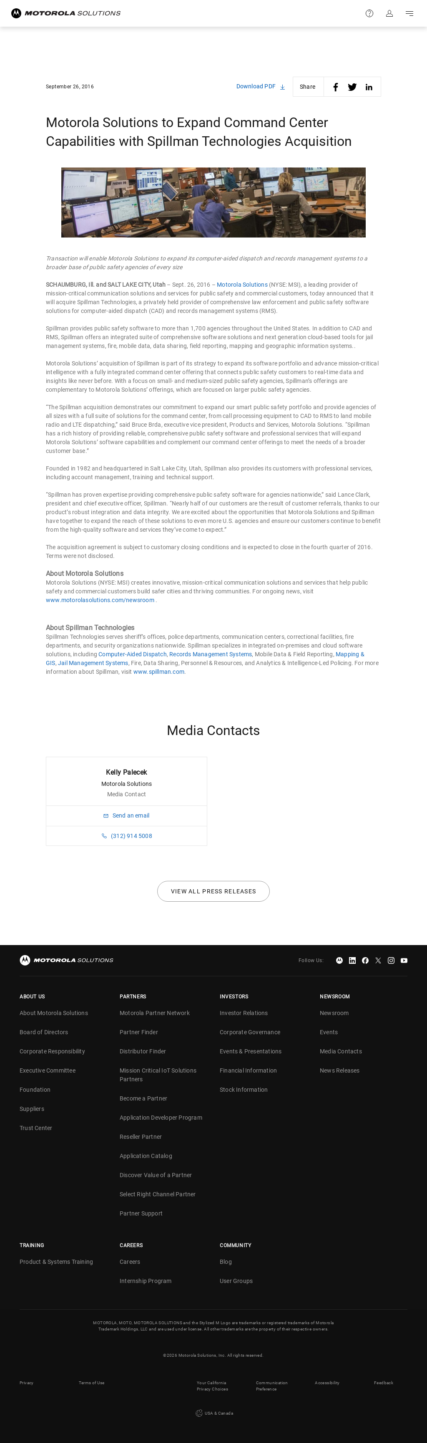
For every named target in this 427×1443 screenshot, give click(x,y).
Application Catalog (146, 1156)
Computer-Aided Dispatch (132, 654)
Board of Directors (44, 1032)
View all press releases (213, 891)
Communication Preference (272, 1385)
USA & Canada (213, 1413)
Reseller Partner (141, 1136)
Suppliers (32, 1108)
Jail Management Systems (93, 663)
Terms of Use (92, 1382)
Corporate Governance (250, 1032)
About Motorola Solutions (54, 1013)
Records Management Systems (210, 654)
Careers (130, 1261)
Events (329, 1032)
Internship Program (146, 1281)
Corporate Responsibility (52, 1051)
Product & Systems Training (56, 1261)
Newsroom (334, 1013)
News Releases (340, 1070)
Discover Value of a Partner (156, 1175)
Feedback (383, 1382)
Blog (226, 1261)
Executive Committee (47, 1070)
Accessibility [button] (327, 1382)
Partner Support (141, 1213)
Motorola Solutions (242, 284)
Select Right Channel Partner (158, 1194)
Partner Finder (139, 1032)
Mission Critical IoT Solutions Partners (158, 1075)
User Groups (236, 1281)
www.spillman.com (158, 671)
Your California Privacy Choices (212, 1385)
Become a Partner (143, 1098)
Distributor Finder (143, 1051)
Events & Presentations (250, 1051)
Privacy (27, 1382)
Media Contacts (341, 1051)
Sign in (389, 13)
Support (369, 13)
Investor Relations (244, 1013)
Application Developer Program (161, 1117)
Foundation (35, 1089)
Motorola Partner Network (155, 1013)
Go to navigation (409, 13)
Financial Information (248, 1070)
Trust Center (36, 1128)
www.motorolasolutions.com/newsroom (100, 600)
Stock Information (244, 1089)
